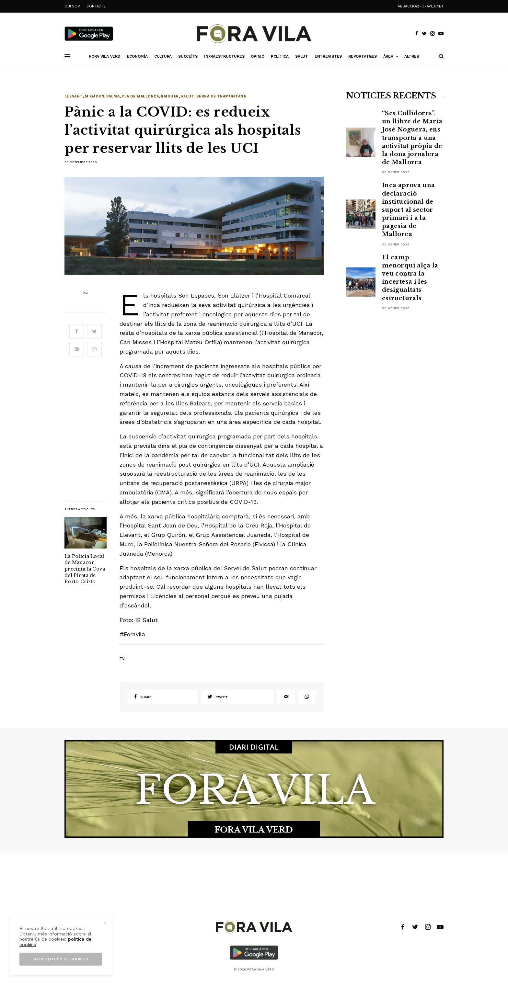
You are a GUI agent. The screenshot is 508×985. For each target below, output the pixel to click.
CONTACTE (96, 6)
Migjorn (94, 96)
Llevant (73, 96)
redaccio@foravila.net (421, 6)
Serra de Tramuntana (221, 96)
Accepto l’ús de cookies (61, 959)
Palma (113, 96)
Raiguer (170, 96)
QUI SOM (72, 6)
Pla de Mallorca (140, 96)
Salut (187, 96)
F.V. (85, 292)
